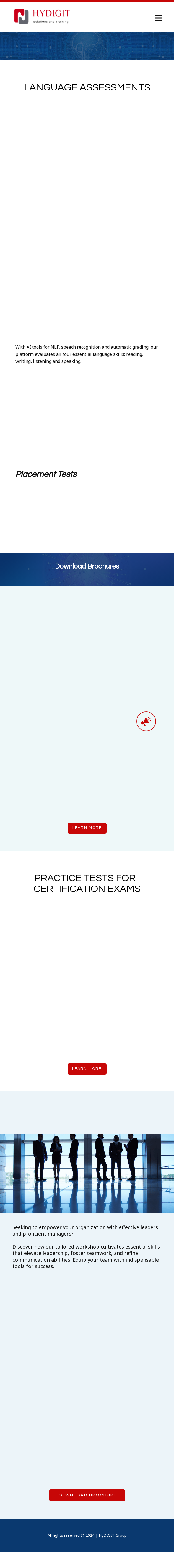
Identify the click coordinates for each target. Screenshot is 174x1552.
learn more (87, 828)
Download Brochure (87, 1495)
